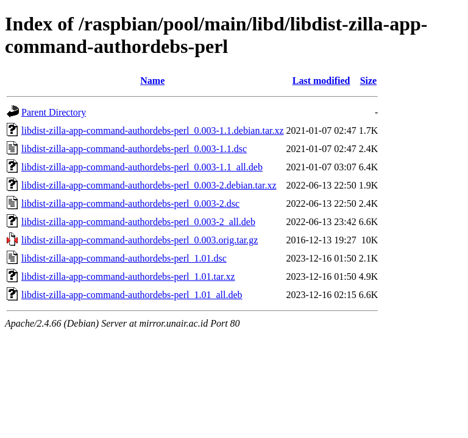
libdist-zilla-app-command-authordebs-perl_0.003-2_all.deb (138, 222)
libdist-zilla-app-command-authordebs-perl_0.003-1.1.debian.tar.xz (152, 130)
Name (152, 80)
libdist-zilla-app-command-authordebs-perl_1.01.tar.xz (128, 276)
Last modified (321, 80)
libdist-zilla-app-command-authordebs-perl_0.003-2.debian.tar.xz (149, 185)
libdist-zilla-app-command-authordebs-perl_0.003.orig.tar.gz (139, 240)
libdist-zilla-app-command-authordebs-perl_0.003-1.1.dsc (134, 149)
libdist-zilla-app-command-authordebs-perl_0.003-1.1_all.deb (142, 167)
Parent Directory (53, 112)
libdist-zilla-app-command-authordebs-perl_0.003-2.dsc (130, 203)
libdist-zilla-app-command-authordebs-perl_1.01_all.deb (132, 295)
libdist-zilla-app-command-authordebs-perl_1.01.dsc (124, 258)
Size (368, 80)
